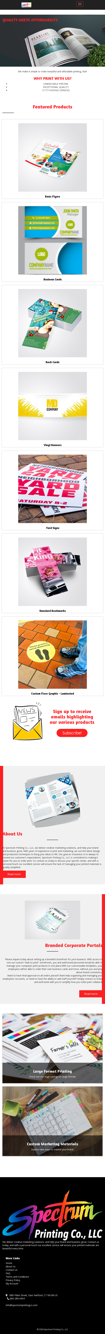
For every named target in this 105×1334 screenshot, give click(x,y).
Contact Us (11, 1269)
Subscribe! (72, 733)
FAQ (8, 1273)
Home (9, 1263)
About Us (10, 1266)
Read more (14, 874)
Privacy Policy (13, 1280)
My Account (12, 1283)
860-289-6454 (16, 1298)
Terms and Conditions (17, 1276)
